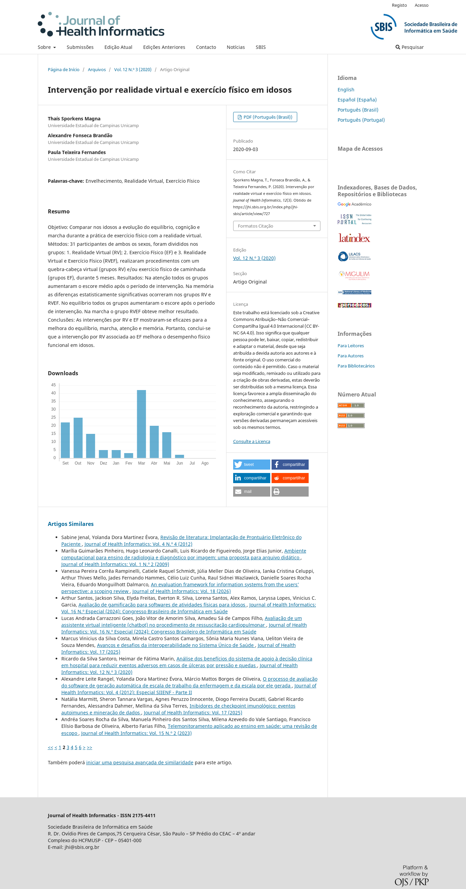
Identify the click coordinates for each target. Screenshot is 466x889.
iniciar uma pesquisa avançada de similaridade (139, 762)
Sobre (45, 47)
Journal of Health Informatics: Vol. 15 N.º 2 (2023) (136, 733)
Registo (399, 5)
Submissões (80, 47)
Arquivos (97, 69)
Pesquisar (410, 47)
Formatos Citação (255, 226)
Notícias (236, 47)
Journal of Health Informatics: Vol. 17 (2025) (193, 712)
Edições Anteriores (164, 47)
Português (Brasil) (358, 110)
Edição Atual (118, 47)
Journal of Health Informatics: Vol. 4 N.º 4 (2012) (138, 544)
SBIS (261, 47)
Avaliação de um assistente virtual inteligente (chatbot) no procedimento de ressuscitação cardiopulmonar (181, 621)
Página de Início (64, 69)
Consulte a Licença (251, 441)
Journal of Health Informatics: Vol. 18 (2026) (181, 591)
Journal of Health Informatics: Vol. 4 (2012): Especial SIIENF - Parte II (188, 688)
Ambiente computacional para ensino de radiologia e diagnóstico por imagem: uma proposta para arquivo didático (183, 554)
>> (89, 747)
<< (50, 747)
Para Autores (351, 356)
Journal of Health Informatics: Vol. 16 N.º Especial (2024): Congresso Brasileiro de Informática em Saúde (188, 608)
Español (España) (357, 99)
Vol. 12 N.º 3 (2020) (133, 69)
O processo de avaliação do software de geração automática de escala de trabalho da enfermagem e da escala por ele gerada (189, 682)
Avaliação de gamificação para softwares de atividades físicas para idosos (163, 604)
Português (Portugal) (361, 120)
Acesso (422, 5)
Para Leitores (351, 346)
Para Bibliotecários (356, 366)
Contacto (206, 47)
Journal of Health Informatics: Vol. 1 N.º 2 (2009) (115, 564)
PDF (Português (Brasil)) (267, 117)
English (346, 89)
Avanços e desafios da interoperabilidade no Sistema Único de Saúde (176, 645)
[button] (251, 465)
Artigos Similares (71, 524)
